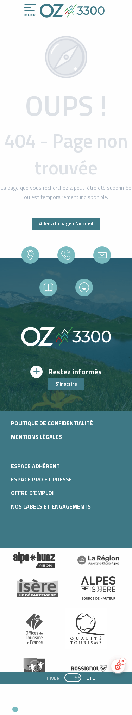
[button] (65, 706)
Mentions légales (36, 437)
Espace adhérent (35, 466)
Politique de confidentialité (52, 423)
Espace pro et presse (41, 479)
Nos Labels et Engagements (51, 506)
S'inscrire (66, 384)
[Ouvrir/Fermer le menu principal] (30, 10)
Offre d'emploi (32, 493)
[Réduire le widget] (122, 661)
